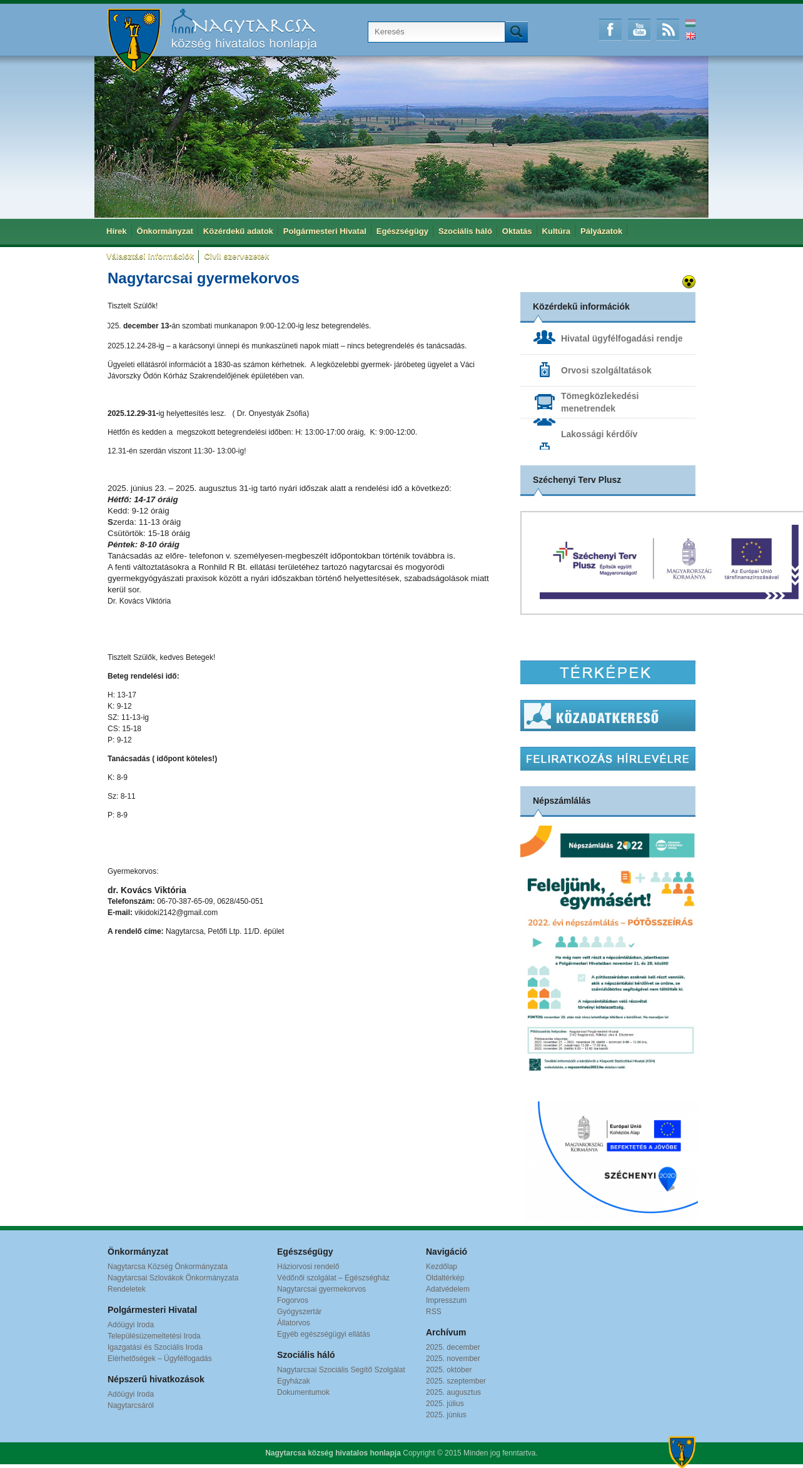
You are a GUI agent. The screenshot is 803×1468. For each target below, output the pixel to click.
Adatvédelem (448, 1289)
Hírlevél (607, 759)
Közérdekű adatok (238, 231)
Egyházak (293, 1381)
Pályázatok (601, 231)
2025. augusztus (453, 1392)
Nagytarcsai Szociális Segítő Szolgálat (341, 1369)
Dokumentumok (303, 1392)
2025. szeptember (456, 1381)
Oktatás (517, 231)
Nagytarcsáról (131, 1405)
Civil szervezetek (236, 256)
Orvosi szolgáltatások (606, 370)
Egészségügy (402, 231)
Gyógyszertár (299, 1311)
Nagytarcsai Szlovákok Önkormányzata (173, 1277)
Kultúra (556, 231)
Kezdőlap (441, 1266)
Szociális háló (465, 231)
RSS (668, 30)
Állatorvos (293, 1323)
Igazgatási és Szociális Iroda (155, 1347)
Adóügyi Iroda (131, 1324)
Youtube (639, 30)
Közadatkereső (607, 715)
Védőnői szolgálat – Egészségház (333, 1277)
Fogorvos (292, 1300)
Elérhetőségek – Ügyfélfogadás (160, 1358)
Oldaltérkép (445, 1277)
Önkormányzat (165, 231)
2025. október (449, 1369)
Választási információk (150, 256)
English (690, 35)
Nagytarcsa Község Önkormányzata (168, 1266)
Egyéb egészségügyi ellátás (323, 1334)
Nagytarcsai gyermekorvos (321, 1289)
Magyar (690, 23)
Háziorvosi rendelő (308, 1266)
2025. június (446, 1414)
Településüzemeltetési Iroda (154, 1336)
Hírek (116, 231)
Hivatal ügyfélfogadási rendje (622, 338)
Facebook (610, 30)
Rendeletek (127, 1289)
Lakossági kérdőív (599, 434)
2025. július (445, 1403)
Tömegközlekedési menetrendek (600, 402)
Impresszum (446, 1300)
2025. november (453, 1358)
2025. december (453, 1347)
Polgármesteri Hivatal (324, 231)
